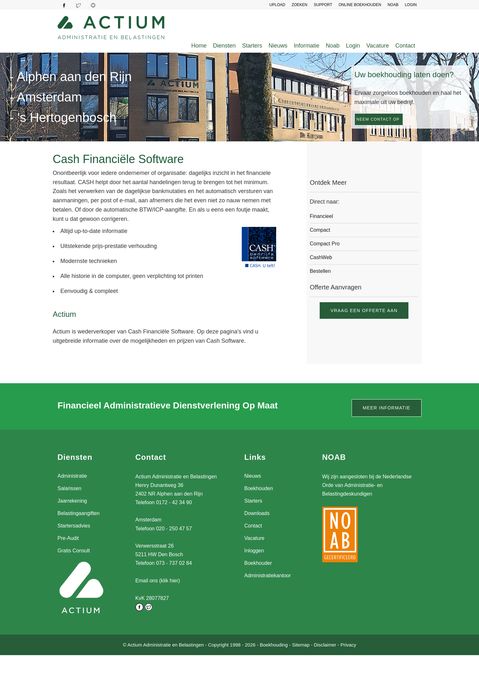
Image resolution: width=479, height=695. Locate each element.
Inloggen (254, 550)
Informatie (306, 45)
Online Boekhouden (359, 5)
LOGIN (411, 5)
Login (353, 45)
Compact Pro (324, 243)
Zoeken (299, 5)
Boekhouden (258, 488)
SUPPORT (323, 5)
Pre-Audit (68, 538)
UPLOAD (277, 5)
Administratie (72, 476)
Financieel (321, 216)
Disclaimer (325, 644)
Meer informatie (386, 407)
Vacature (377, 45)
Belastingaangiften (78, 513)
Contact (405, 45)
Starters (252, 45)
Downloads (257, 513)
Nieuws (278, 45)
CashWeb (321, 257)
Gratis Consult (73, 550)
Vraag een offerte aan (364, 310)
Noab (332, 45)
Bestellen (320, 271)
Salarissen (69, 488)
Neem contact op (377, 119)
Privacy (348, 644)
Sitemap (300, 644)
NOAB (393, 5)
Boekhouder (258, 563)
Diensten (224, 45)
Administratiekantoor (267, 575)
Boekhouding (274, 644)
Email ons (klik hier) (157, 580)
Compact (320, 230)
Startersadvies (73, 525)
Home (199, 45)
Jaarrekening (72, 501)
